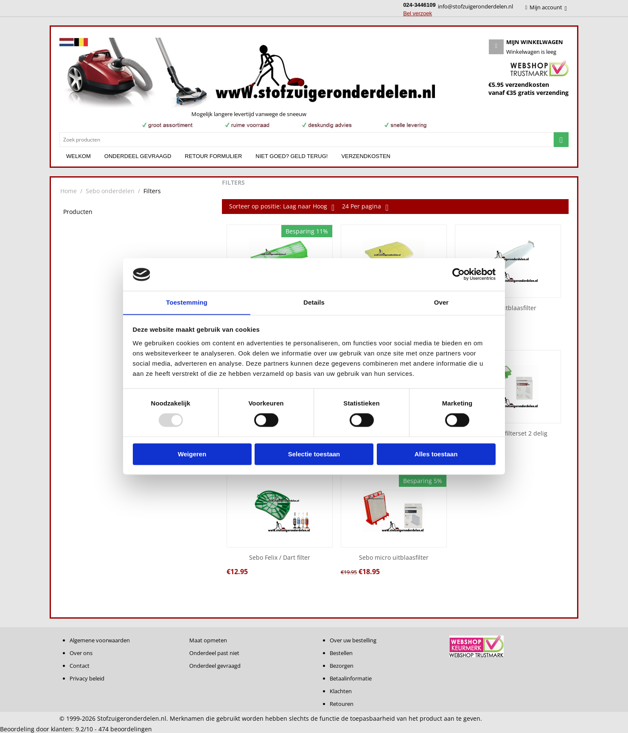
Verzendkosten (365, 156)
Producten (78, 212)
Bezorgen (341, 665)
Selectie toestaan (314, 454)
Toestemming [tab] (186, 302)
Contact (80, 665)
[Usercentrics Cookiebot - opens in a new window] (458, 274)
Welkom (78, 156)
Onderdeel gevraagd (137, 156)
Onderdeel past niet (214, 653)
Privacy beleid (87, 678)
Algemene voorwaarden (100, 640)
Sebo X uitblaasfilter (507, 308)
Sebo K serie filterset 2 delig (507, 433)
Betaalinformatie (351, 678)
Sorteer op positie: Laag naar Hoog (281, 207)
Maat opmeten (208, 640)
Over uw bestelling (353, 640)
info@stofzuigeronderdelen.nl (475, 6)
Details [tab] (314, 302)
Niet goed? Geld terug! (291, 156)
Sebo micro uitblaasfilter (394, 557)
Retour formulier (213, 156)
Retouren (341, 704)
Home (68, 191)
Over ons (81, 653)
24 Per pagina (365, 207)
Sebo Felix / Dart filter (279, 557)
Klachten (341, 691)
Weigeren (192, 454)
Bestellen (341, 653)
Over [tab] (441, 302)
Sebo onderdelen (110, 191)
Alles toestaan (436, 454)
